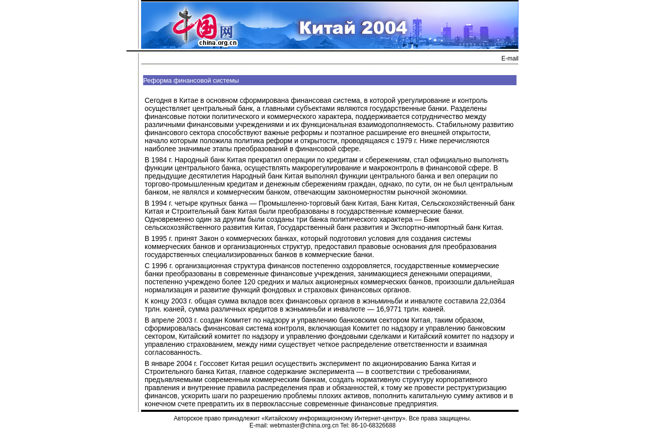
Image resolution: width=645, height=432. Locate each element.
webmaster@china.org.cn (304, 425)
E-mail (510, 58)
